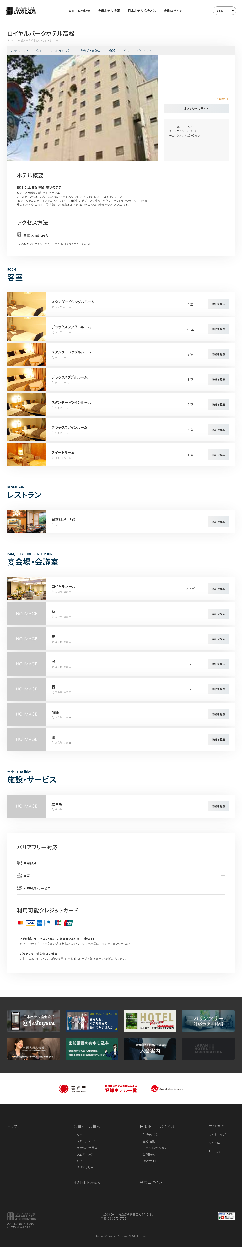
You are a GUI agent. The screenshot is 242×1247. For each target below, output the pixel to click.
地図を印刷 (223, 98)
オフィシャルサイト (196, 108)
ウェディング (84, 1154)
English (214, 1151)
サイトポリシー (219, 1126)
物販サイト (150, 1160)
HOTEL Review (78, 10)
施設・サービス (119, 50)
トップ (12, 1126)
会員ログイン (173, 10)
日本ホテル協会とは (142, 10)
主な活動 (149, 1141)
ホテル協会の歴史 (155, 1147)
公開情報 (149, 1154)
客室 (79, 1134)
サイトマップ (217, 1134)
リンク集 (215, 1143)
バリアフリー (145, 50)
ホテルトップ (19, 50)
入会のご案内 (152, 1134)
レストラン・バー (61, 50)
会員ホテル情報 (109, 10)
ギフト (80, 1160)
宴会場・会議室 (90, 50)
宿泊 (39, 50)
